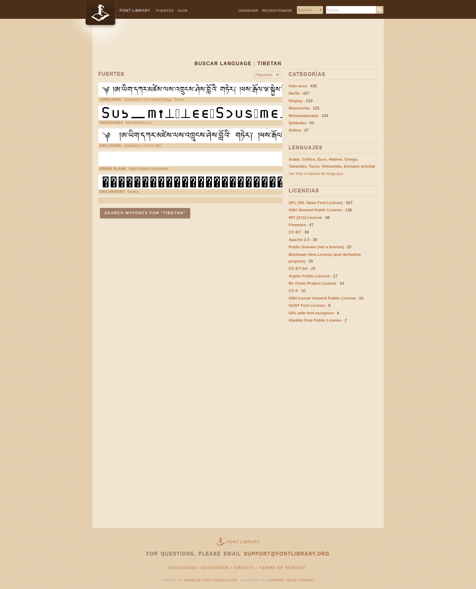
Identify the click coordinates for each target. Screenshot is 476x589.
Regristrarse (277, 10)
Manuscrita (299, 108)
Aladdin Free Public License (315, 320)
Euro (322, 159)
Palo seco (298, 86)
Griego (351, 159)
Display (296, 101)
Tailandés (298, 166)
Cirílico (308, 159)
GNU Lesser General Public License (322, 298)
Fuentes (165, 10)
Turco (314, 166)
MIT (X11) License (305, 217)
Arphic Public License (309, 276)
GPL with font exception (311, 313)
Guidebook (215, 567)
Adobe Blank (113, 168)
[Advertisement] (238, 44)
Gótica (295, 130)
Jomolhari (110, 99)
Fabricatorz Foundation (211, 580)
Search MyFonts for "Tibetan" (144, 213)
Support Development (291, 580)
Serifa (294, 93)
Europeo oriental (359, 166)
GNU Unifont (112, 191)
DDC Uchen (110, 145)
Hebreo (335, 159)
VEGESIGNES (111, 122)
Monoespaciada (303, 115)
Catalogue (182, 567)
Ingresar (249, 10)
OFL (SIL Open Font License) (316, 202)
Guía (183, 10)
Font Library (243, 542)
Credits (244, 567)
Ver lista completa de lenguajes (316, 173)
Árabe (294, 159)
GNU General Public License (315, 210)
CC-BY (295, 232)
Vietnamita (331, 166)
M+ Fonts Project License (312, 283)
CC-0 (293, 290)
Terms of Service (282, 567)
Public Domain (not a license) (316, 247)
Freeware (297, 225)
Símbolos (298, 123)
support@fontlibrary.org (287, 554)
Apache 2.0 (299, 239)
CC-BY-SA (298, 268)
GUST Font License (307, 305)
